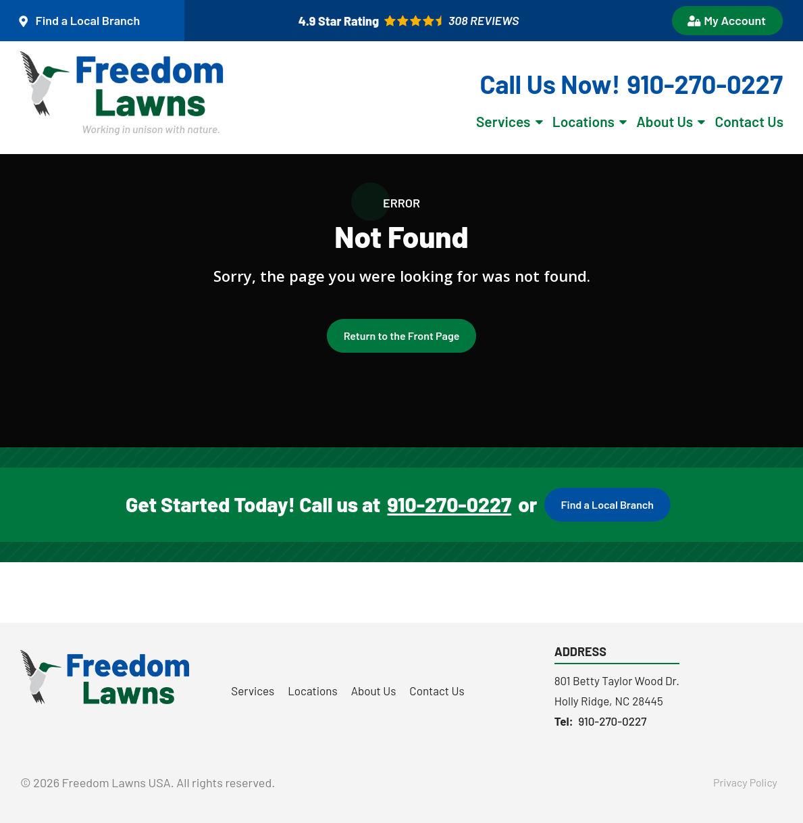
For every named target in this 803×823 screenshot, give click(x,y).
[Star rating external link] (408, 20)
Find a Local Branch (607, 504)
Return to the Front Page (402, 335)
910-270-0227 (449, 504)
